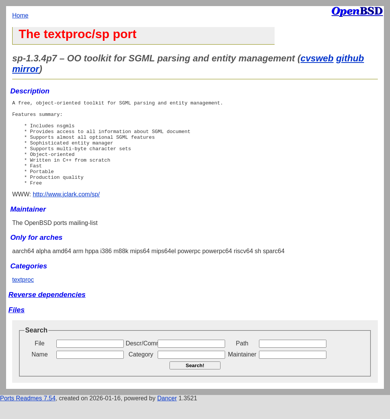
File (40, 360)
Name (40, 371)
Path (242, 360)
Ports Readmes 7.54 (28, 415)
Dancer (167, 415)
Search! (195, 382)
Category (140, 371)
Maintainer (242, 371)
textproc (23, 297)
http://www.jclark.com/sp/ (66, 211)
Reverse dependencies (47, 312)
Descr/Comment (141, 360)
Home (20, 15)
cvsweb (317, 58)
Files (16, 327)
